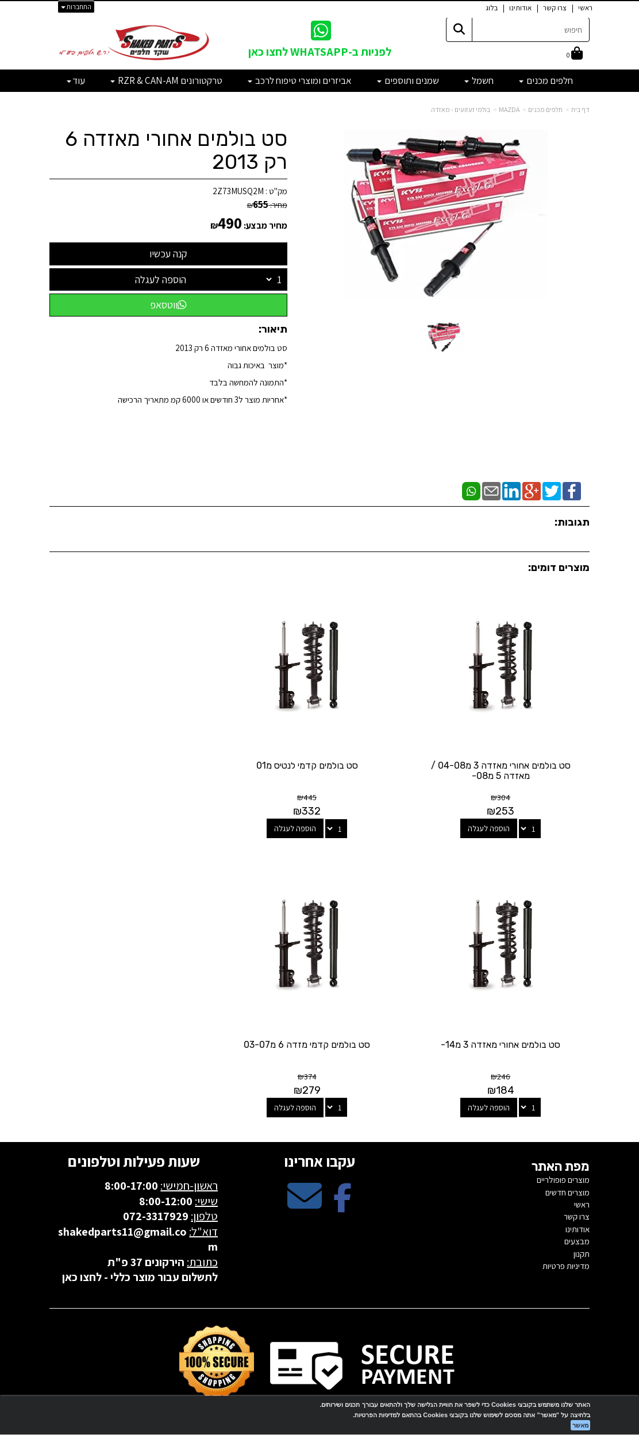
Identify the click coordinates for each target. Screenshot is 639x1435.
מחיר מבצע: (265, 225)
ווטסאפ (168, 304)
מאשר (580, 1425)
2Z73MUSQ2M (238, 191)
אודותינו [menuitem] (520, 8)
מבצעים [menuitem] (577, 1222)
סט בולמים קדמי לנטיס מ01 (320, 756)
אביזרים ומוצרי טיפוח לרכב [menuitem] (300, 80)
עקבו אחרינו (319, 1142)
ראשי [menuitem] (585, 8)
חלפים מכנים (545, 109)
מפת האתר (561, 1148)
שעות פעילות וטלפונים (134, 1142)
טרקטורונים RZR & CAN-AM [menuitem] (166, 80)
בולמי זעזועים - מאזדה (460, 109)
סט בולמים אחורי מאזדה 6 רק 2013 (176, 150)
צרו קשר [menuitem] (555, 8)
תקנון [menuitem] (581, 1234)
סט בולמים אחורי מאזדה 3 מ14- (134, 756)
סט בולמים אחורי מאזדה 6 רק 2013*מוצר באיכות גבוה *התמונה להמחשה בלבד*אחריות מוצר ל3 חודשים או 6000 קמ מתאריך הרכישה (202, 373)
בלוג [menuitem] (492, 8)
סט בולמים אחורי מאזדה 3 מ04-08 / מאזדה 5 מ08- (505, 761)
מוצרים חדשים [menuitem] (567, 1173)
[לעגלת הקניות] (575, 54)
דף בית (580, 109)
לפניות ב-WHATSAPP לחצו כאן (319, 51)
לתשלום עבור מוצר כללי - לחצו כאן (140, 1258)
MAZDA (509, 109)
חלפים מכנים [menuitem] (546, 80)
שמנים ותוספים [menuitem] (408, 80)
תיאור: (273, 329)
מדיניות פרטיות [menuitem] (566, 1247)
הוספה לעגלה (160, 279)
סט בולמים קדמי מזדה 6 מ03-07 (505, 1026)
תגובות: (572, 522)
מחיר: (267, 205)
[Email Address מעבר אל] (304, 1187)
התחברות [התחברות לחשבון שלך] (76, 6)
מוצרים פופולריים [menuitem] (563, 1161)
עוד (76, 80)
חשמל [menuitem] (479, 80)
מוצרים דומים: (559, 567)
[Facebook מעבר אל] (342, 1187)
